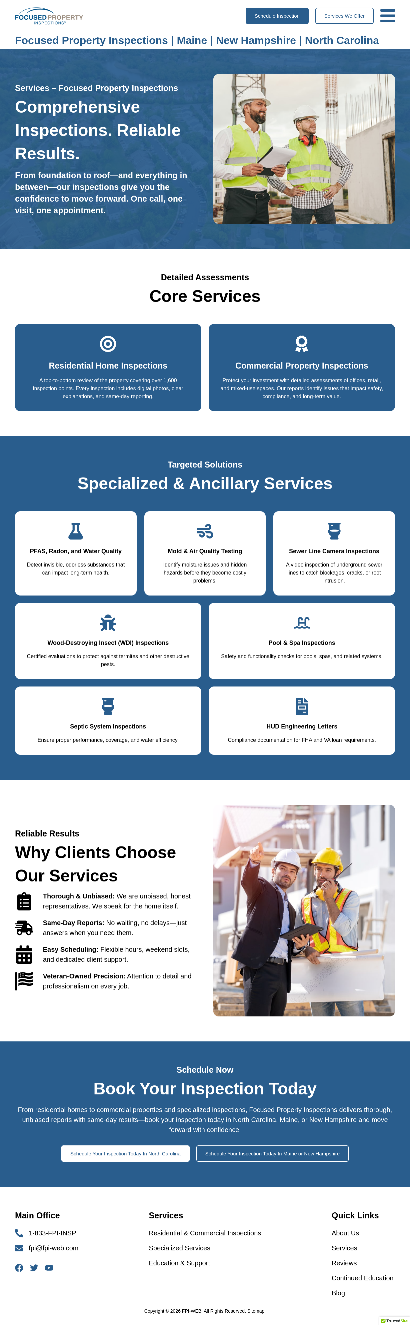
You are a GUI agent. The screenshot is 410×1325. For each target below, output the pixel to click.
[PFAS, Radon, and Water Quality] (75, 531)
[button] (277, 16)
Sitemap (255, 1311)
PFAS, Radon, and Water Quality (76, 551)
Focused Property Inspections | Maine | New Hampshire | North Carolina (197, 40)
